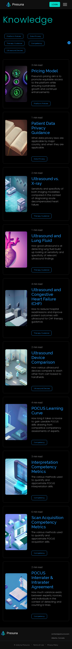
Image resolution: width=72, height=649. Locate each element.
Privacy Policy (52, 645)
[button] (65, 4)
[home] (14, 4)
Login (55, 4)
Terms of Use (38, 645)
